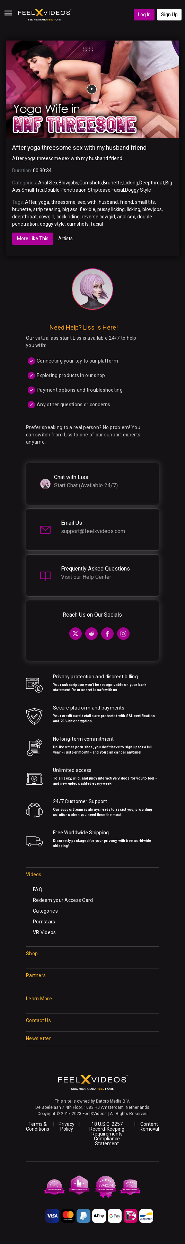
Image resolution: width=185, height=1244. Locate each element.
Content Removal (149, 1126)
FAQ (37, 889)
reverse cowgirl (98, 216)
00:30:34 (42, 170)
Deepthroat (151, 182)
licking (133, 209)
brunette (21, 209)
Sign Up (169, 14)
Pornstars (44, 921)
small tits (145, 202)
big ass (70, 209)
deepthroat (24, 216)
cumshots (78, 224)
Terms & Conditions (37, 1126)
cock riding (68, 216)
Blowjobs (68, 182)
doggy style (52, 224)
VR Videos (44, 932)
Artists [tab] (65, 238)
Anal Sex (48, 182)
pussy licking (111, 209)
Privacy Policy (66, 1126)
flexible (87, 209)
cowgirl (46, 216)
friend (126, 202)
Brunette (112, 182)
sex (81, 202)
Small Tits (32, 190)
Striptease (99, 190)
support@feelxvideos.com (93, 531)
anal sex (126, 216)
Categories (45, 911)
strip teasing (46, 209)
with (92, 202)
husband (108, 202)
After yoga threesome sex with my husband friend (79, 147)
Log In (144, 14)
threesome (63, 202)
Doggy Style (138, 190)
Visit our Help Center (86, 577)
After (30, 202)
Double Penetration (65, 190)
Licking (130, 182)
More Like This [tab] (33, 238)
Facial (118, 190)
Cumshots (90, 182)
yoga (43, 202)
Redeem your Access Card (63, 900)
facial (97, 224)
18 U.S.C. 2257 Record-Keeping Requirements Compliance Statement (106, 1133)
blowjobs (152, 209)
